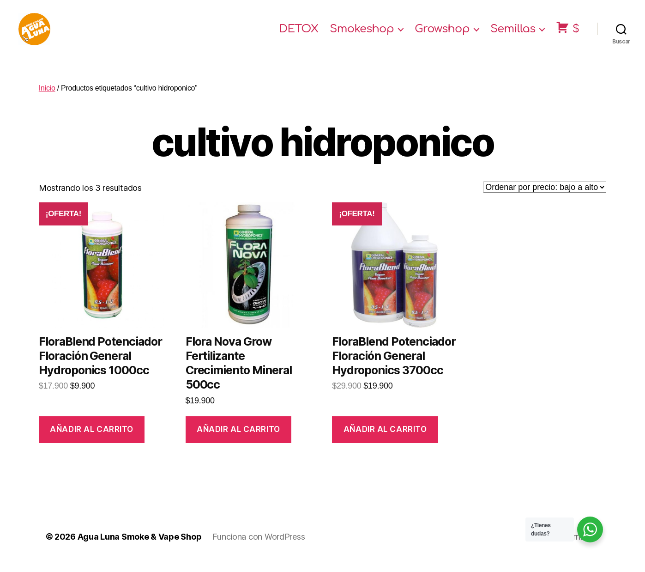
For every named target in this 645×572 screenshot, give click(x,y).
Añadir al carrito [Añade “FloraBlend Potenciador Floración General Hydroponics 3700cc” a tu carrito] (385, 438)
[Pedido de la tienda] (544, 196)
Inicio (47, 97)
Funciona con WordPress (258, 546)
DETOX (299, 33)
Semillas (513, 33)
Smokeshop (362, 33)
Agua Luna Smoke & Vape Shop (140, 546)
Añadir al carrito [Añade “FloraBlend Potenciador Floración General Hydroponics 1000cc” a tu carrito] (91, 438)
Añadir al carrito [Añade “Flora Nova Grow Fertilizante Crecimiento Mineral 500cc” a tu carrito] (238, 438)
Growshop (442, 33)
